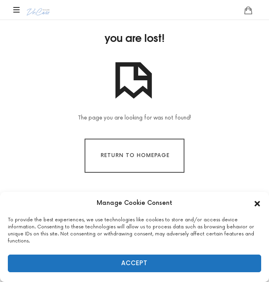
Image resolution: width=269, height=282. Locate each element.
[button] (257, 203)
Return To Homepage (135, 155)
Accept (134, 263)
